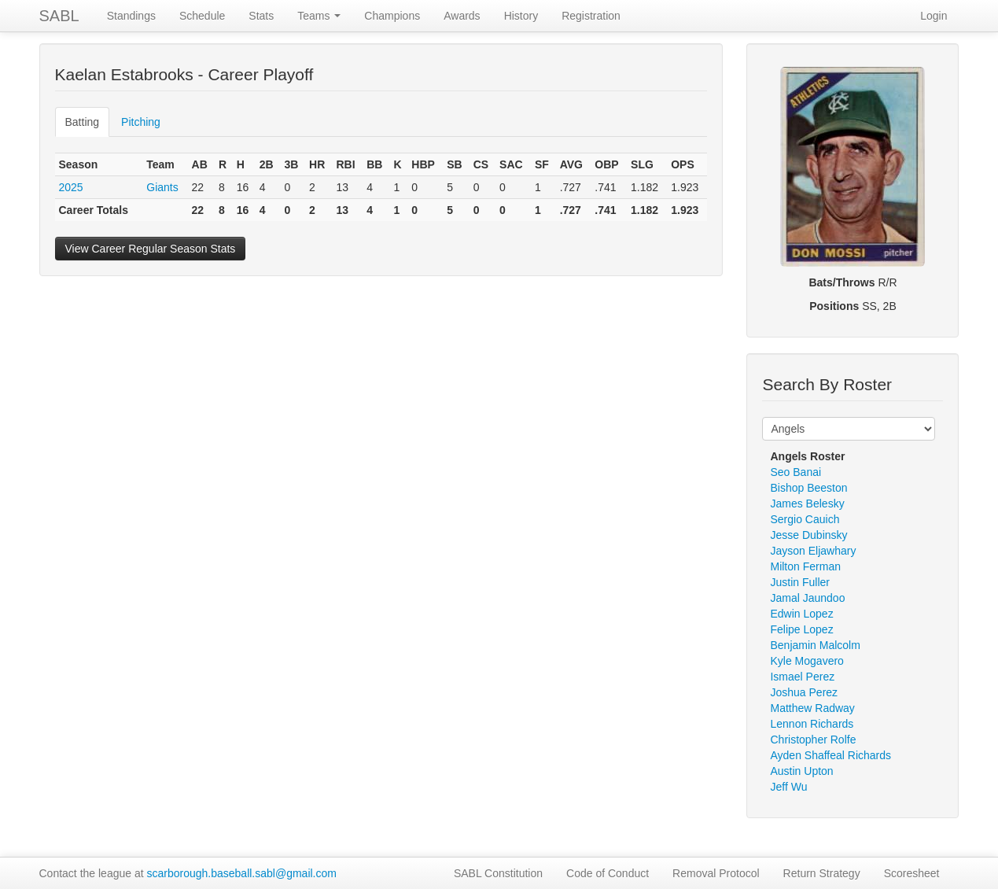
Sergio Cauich (804, 519)
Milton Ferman (805, 566)
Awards (462, 15)
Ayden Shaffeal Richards (830, 755)
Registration (591, 15)
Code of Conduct (607, 873)
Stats (261, 15)
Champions (392, 15)
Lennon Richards (811, 723)
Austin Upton (801, 771)
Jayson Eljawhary (813, 550)
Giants (162, 187)
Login (933, 15)
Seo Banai (795, 472)
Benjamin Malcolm (815, 645)
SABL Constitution (498, 873)
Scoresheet (912, 873)
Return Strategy (821, 873)
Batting (82, 122)
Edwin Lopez (801, 613)
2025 (71, 187)
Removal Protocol (716, 873)
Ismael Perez (802, 676)
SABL (59, 15)
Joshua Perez (804, 692)
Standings (131, 15)
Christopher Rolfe (813, 739)
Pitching (140, 122)
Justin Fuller (799, 582)
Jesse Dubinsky (808, 535)
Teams (319, 15)
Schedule (202, 15)
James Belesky (807, 503)
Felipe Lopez (801, 629)
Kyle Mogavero (806, 661)
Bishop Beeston (808, 487)
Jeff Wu (788, 786)
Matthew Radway (812, 708)
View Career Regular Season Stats (150, 248)
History (521, 15)
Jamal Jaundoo (807, 598)
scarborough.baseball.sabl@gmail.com (242, 873)
